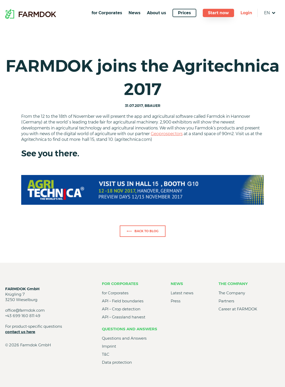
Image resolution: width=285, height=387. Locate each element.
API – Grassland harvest (123, 317)
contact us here (20, 331)
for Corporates (107, 12)
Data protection (117, 362)
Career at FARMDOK (238, 308)
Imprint (109, 346)
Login (246, 12)
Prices (184, 12)
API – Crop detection (121, 308)
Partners (226, 300)
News (134, 12)
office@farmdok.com (25, 310)
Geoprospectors (167, 133)
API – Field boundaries (123, 300)
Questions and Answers (129, 328)
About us (156, 12)
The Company (233, 283)
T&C (105, 354)
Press (176, 300)
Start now (218, 12)
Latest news (182, 292)
